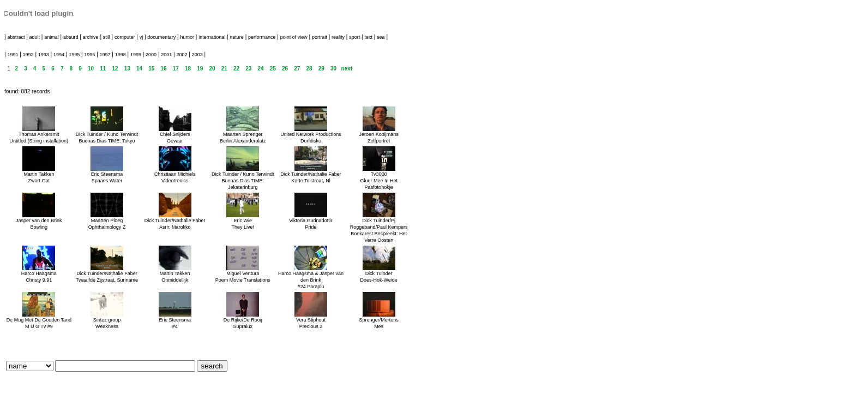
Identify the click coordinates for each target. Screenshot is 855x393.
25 (273, 69)
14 (139, 69)
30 (333, 69)
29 (321, 69)
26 (285, 69)
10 (91, 69)
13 (127, 69)
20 (212, 69)
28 (309, 69)
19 (200, 69)
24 (260, 69)
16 (163, 69)
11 (103, 69)
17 (176, 69)
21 (224, 69)
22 (236, 69)
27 (297, 69)
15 (151, 69)
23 (248, 69)
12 (115, 69)
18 (188, 69)
